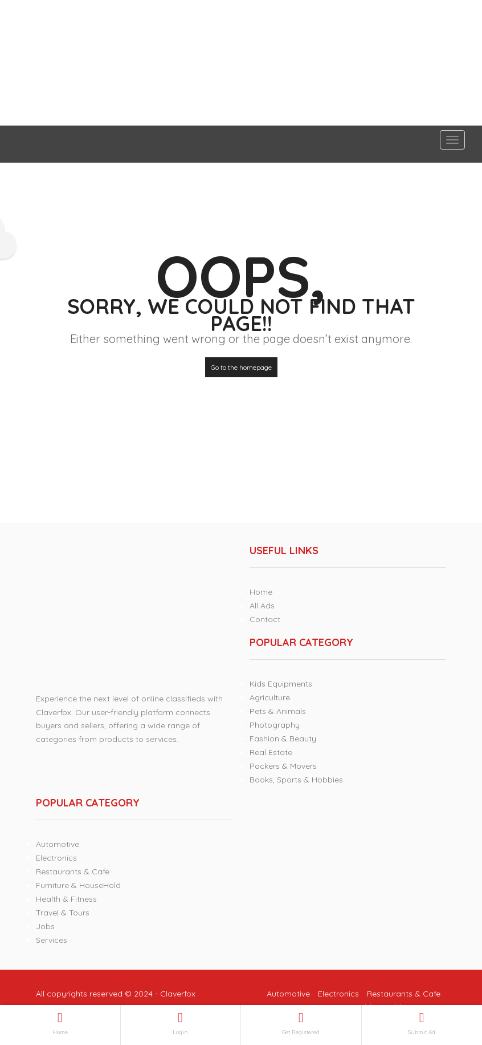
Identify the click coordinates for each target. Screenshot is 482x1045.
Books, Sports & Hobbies (296, 779)
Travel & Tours (62, 912)
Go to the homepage (241, 367)
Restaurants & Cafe (72, 871)
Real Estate (271, 752)
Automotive (57, 844)
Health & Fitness (66, 899)
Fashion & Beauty (283, 738)
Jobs (45, 926)
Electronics (56, 858)
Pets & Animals (278, 711)
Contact (265, 619)
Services (51, 940)
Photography (275, 725)
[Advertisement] (241, 63)
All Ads (262, 605)
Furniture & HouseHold (78, 885)
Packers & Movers (283, 766)
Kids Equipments (281, 684)
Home (261, 592)
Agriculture (270, 697)
